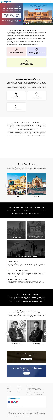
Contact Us (18, 393)
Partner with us (26, 359)
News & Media (9, 393)
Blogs (18, 391)
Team (18, 388)
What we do (9, 391)
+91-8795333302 (39, 394)
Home (8, 388)
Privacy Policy (19, 390)
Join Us (26, 373)
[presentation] (6, 185)
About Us (8, 390)
